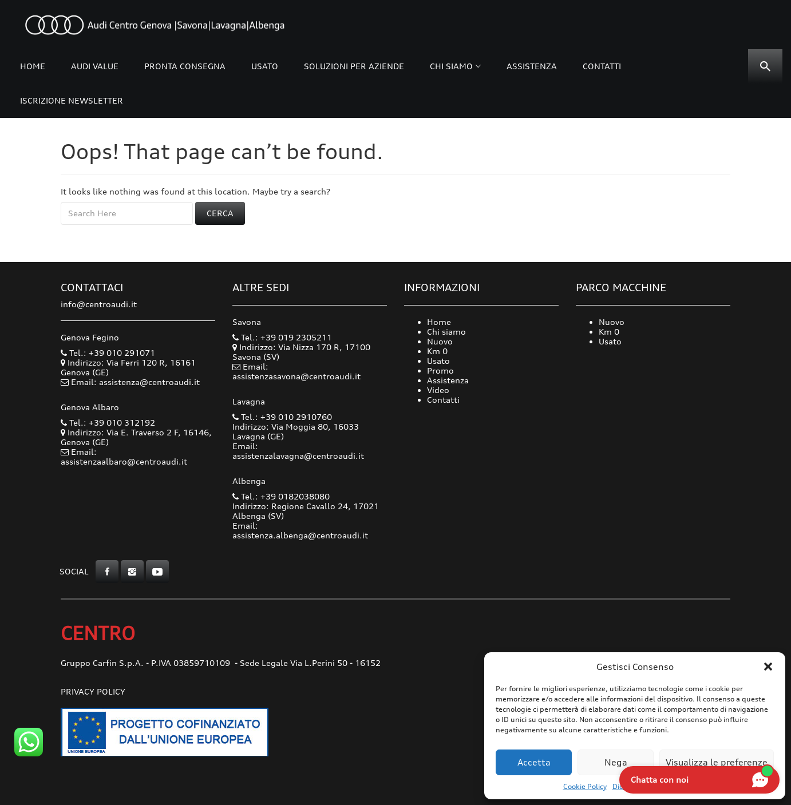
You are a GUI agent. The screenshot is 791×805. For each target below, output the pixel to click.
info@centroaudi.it (99, 304)
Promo (440, 370)
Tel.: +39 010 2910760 (282, 417)
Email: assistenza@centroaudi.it (135, 382)
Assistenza (532, 66)
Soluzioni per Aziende (354, 66)
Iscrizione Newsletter (71, 100)
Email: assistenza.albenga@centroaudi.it (300, 530)
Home (32, 66)
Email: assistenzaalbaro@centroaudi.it (124, 456)
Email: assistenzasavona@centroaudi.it (296, 371)
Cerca (220, 213)
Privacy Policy (93, 691)
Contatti (602, 66)
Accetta (534, 762)
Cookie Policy (585, 786)
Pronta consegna (185, 66)
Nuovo (440, 341)
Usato (264, 66)
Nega (615, 762)
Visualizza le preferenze (717, 762)
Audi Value (94, 66)
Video (438, 390)
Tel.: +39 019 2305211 (282, 337)
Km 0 (437, 351)
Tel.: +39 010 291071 (108, 353)
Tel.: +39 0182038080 (281, 496)
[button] (768, 666)
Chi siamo (451, 66)
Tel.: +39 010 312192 (108, 422)
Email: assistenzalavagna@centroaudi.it (298, 451)
